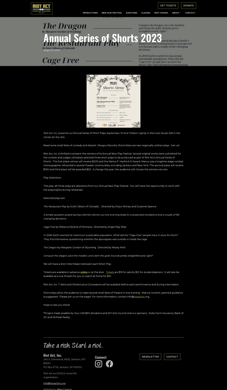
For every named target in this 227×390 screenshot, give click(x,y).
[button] (180, 12)
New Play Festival (112, 13)
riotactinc (102, 297)
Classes (145, 13)
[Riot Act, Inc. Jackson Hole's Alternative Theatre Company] (42, 8)
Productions (90, 13)
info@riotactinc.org (42, 377)
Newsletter (154, 358)
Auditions (131, 13)
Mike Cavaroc (52, 383)
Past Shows (161, 13)
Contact (190, 13)
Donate (188, 5)
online (71, 273)
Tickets (97, 273)
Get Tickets (168, 5)
